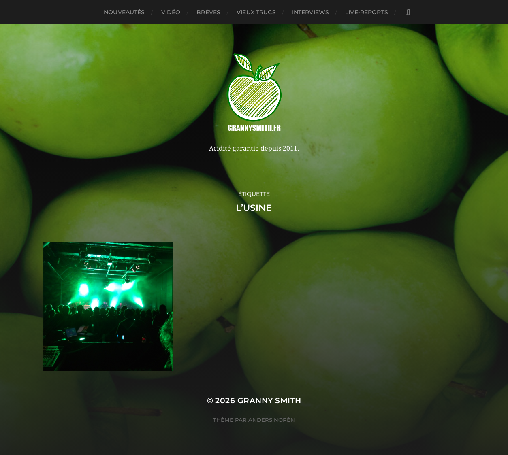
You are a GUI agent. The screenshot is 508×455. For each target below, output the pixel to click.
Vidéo (171, 12)
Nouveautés (124, 12)
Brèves (208, 12)
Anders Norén (271, 420)
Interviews (310, 12)
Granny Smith (269, 400)
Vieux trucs (256, 12)
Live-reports (366, 12)
